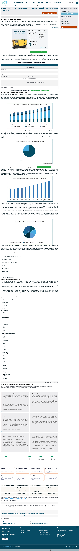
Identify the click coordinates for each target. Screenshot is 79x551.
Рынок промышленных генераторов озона (40, 523)
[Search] (77, 3)
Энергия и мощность (9, 5)
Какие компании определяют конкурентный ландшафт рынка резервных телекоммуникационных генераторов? (30, 515)
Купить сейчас (69, 13)
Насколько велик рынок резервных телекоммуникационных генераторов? (30, 503)
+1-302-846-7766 (62, 534)
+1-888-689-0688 (63, 533)
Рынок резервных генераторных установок (11, 521)
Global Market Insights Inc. (6, 546)
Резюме (29, 16)
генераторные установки (38, 99)
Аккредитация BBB (18, 458)
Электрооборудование (19, 5)
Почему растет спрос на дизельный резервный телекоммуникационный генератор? (30, 510)
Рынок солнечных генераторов (9, 523)
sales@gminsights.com (63, 536)
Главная (2, 5)
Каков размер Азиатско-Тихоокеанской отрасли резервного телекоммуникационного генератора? (30, 513)
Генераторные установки (31, 5)
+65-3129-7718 (61, 535)
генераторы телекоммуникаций (7, 60)
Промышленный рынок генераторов (39, 521)
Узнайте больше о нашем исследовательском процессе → (16, 498)
